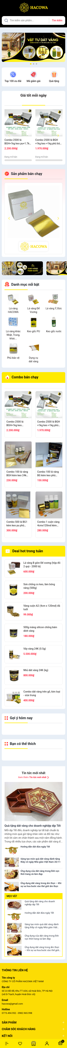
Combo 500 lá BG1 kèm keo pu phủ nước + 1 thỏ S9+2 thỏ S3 (16, 523)
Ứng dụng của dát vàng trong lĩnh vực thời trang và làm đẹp (42, 937)
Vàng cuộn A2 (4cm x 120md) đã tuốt (41, 607)
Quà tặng (54, 81)
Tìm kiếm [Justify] (57, 20)
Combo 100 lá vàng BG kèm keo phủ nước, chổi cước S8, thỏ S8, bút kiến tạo (48, 473)
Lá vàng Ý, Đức (54, 308)
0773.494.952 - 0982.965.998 (17, 1013)
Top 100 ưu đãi (13, 81)
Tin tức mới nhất (33, 773)
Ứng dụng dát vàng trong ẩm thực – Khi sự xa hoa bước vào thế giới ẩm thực (42, 949)
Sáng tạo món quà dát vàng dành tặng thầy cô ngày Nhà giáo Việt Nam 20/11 (42, 926)
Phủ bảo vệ (13, 357)
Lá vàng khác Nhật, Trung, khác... (13, 335)
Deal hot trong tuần (24, 551)
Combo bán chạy (21, 377)
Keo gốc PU (33, 331)
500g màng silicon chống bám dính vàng (40, 629)
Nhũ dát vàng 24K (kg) (35, 670)
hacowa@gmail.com (12, 1003)
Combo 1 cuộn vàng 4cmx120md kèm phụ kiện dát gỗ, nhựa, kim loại (48, 523)
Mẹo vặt (12, 896)
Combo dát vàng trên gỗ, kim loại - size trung (41, 693)
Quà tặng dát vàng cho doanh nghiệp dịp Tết (40, 903)
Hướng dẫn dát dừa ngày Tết (39, 912)
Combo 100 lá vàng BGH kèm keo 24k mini (17, 473)
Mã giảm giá (33, 81)
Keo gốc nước (53, 331)
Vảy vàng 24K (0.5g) (34, 648)
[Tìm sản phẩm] (33, 20)
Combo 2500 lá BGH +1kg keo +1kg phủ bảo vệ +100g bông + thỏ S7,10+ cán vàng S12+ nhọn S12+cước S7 (48, 141)
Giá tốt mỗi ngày (33, 95)
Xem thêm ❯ (33, 777)
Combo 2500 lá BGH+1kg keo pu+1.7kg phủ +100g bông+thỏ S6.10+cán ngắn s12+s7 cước (17, 141)
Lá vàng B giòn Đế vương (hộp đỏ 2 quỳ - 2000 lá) (41, 564)
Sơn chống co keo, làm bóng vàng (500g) (39, 586)
